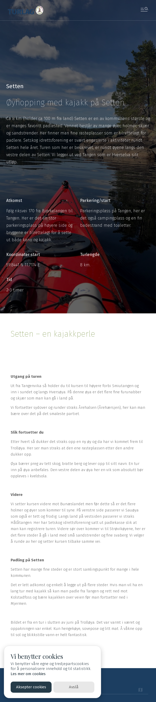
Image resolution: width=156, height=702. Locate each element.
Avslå (74, 687)
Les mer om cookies (28, 673)
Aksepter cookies (31, 687)
